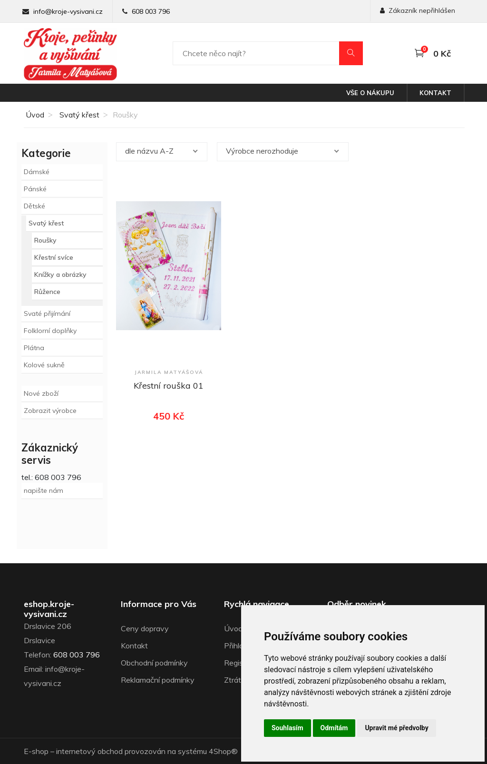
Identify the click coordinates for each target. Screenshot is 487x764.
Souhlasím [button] (287, 728)
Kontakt (435, 93)
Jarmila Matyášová (169, 372)
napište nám (43, 490)
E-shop (36, 751)
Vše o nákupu (370, 93)
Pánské (35, 189)
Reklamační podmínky (158, 680)
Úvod (34, 114)
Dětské (34, 206)
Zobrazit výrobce (50, 410)
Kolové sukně (44, 365)
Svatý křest (79, 114)
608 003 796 (151, 11)
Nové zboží (41, 393)
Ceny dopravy (145, 628)
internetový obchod (89, 751)
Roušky (45, 240)
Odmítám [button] (334, 728)
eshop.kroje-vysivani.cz (49, 609)
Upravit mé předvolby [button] (396, 728)
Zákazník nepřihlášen (417, 10)
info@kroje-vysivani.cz (68, 11)
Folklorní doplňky (50, 330)
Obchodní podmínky (154, 662)
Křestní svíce (53, 257)
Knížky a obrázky (60, 274)
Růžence (47, 291)
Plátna (34, 347)
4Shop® (223, 751)
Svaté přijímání (47, 313)
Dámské (36, 171)
